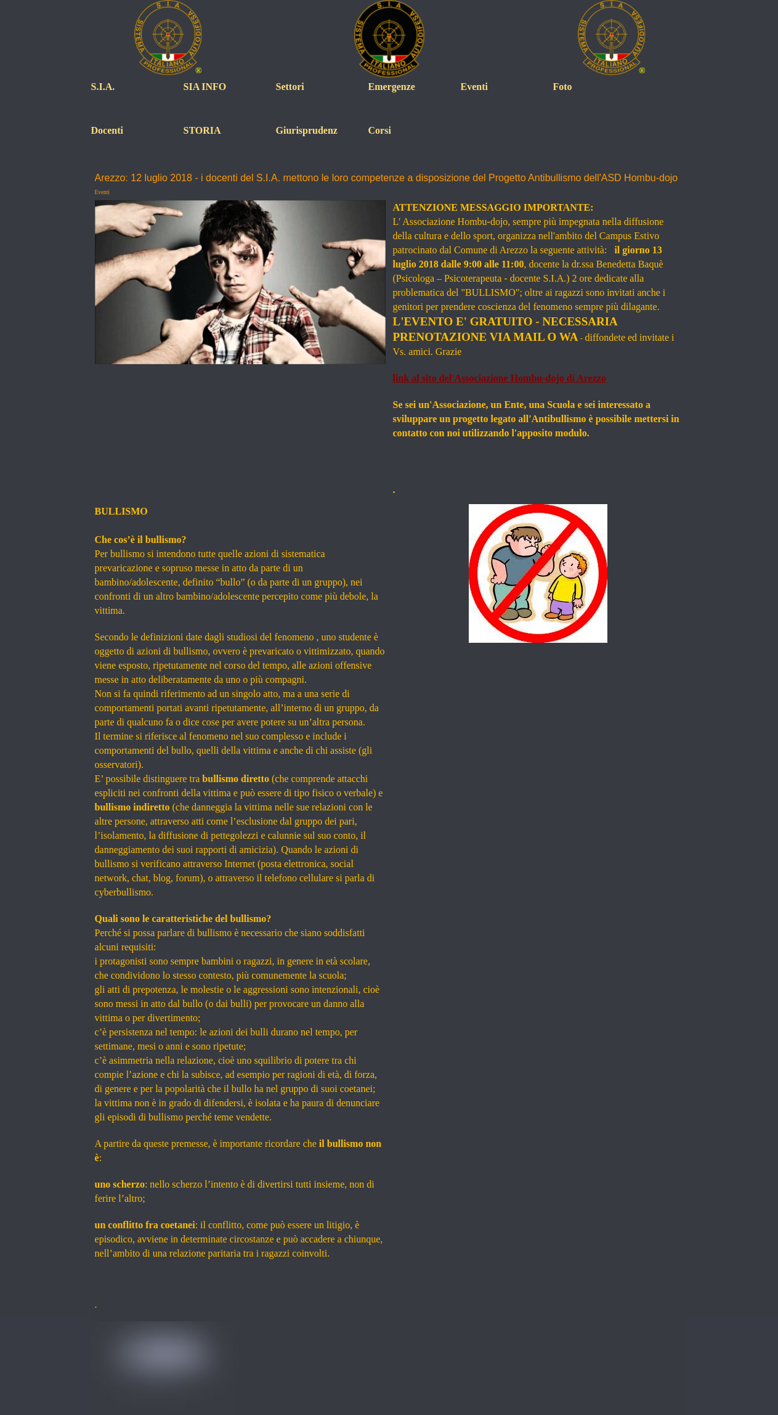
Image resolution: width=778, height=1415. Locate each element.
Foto (562, 86)
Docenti (107, 130)
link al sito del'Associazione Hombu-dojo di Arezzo (499, 378)
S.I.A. (103, 86)
